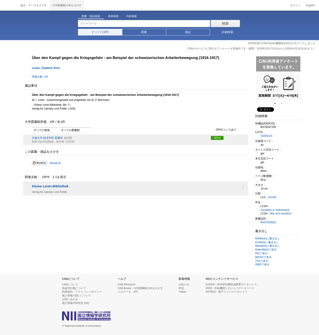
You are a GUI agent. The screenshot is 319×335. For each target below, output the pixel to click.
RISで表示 (261, 253)
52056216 (266, 135)
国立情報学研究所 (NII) (75, 303)
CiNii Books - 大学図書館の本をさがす (140, 288)
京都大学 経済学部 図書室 (47, 137)
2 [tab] (283, 103)
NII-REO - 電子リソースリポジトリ (226, 291)
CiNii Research (126, 284)
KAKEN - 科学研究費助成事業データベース (231, 284)
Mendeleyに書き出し (267, 245)
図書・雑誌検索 (91, 16)
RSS (181, 288)
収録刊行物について (74, 288)
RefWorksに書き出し (267, 238)
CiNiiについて (70, 284)
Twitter (182, 291)
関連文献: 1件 (40, 76)
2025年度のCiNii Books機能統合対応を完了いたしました (281, 43)
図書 (144, 32)
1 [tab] (276, 103)
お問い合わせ (70, 299)
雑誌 (188, 32)
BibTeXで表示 (263, 257)
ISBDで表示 (262, 264)
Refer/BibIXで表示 (266, 249)
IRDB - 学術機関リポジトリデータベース (230, 288)
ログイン (295, 5)
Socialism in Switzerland (275, 210)
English (310, 5)
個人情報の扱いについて (76, 295)
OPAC (217, 137)
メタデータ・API (128, 291)
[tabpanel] (278, 78)
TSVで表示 (261, 261)
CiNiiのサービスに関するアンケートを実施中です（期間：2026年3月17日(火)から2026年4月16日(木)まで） (251, 48)
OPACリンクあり (223, 130)
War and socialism (281, 213)
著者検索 (113, 16)
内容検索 (131, 16)
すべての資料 (100, 32)
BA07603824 (268, 222)
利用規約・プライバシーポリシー (82, 291)
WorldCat (55, 163)
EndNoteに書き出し (267, 242)
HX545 (272, 197)
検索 (225, 23)
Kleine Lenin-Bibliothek (50, 186)
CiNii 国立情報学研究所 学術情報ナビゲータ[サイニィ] (9, 5)
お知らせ (184, 284)
